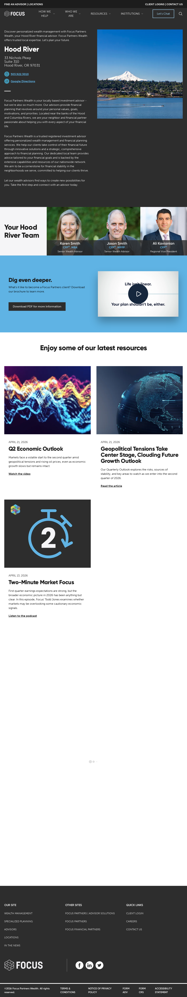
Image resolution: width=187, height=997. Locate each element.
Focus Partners (76, 921)
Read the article (111, 486)
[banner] (18, 13)
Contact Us (134, 929)
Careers (131, 921)
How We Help (46, 14)
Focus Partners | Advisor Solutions (90, 913)
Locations (11, 937)
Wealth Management (18, 913)
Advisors (10, 929)
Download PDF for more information (37, 306)
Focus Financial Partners (82, 929)
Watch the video (19, 473)
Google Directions (23, 81)
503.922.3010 (20, 74)
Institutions (132, 15)
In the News (12, 945)
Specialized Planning (18, 921)
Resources (101, 15)
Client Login (135, 913)
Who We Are (72, 14)
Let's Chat (163, 13)
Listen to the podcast (23, 616)
